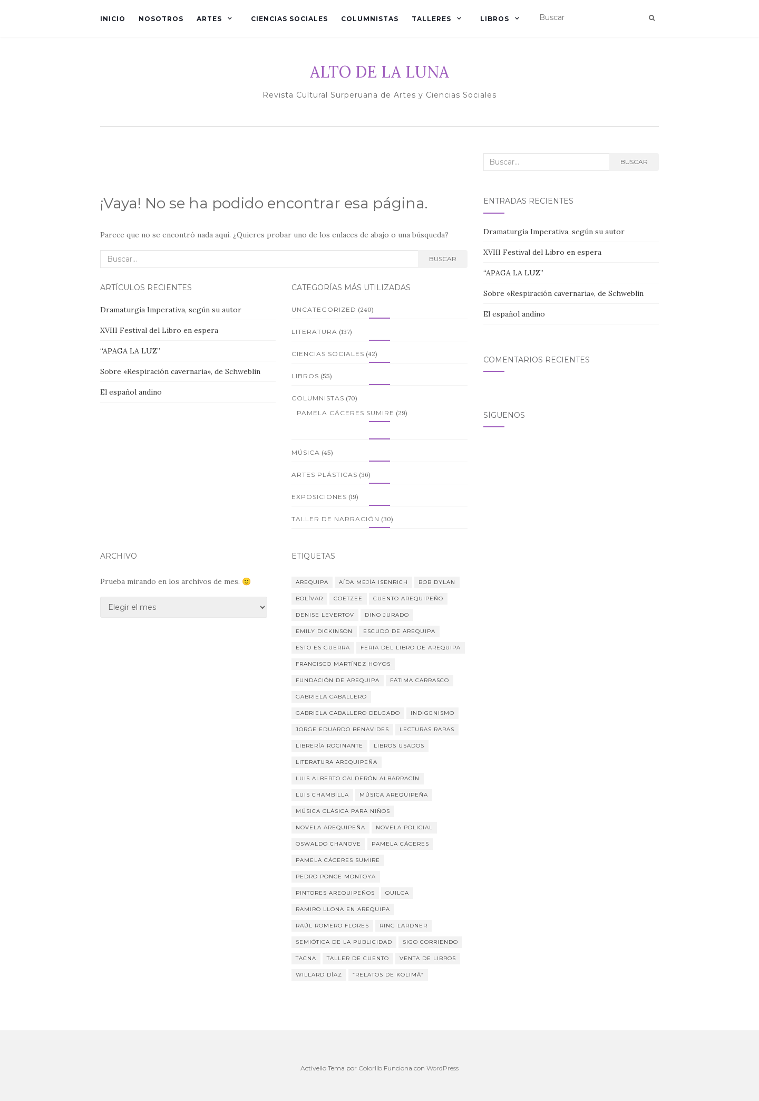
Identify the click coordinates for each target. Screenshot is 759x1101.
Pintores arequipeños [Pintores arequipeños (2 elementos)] (335, 892)
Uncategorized (323, 309)
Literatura (314, 332)
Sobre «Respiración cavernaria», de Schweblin (180, 371)
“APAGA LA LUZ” (130, 351)
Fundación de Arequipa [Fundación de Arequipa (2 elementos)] (338, 680)
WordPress (442, 1068)
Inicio (112, 19)
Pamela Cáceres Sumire (345, 413)
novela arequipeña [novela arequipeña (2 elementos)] (330, 827)
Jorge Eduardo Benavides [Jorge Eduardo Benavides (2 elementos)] (342, 729)
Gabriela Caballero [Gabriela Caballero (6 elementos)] (331, 696)
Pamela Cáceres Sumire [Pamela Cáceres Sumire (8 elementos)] (338, 860)
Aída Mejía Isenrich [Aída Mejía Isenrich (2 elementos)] (373, 582)
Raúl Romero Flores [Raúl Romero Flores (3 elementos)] (332, 925)
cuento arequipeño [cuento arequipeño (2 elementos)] (408, 598)
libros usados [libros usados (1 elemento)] (399, 745)
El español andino (131, 392)
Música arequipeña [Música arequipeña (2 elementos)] (393, 794)
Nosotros (161, 19)
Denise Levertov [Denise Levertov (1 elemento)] (325, 614)
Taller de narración (335, 519)
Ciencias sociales (289, 19)
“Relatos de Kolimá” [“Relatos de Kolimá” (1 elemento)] (388, 974)
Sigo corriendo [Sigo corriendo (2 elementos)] (430, 942)
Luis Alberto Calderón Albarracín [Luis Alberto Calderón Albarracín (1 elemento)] (358, 778)
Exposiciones (319, 497)
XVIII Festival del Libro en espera (159, 330)
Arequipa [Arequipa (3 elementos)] (312, 582)
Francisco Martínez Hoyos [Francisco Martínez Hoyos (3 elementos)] (343, 663)
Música (305, 452)
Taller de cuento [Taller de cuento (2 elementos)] (358, 958)
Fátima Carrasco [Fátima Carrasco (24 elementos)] (419, 680)
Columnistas (369, 19)
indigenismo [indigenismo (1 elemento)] (432, 713)
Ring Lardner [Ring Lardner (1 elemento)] (403, 925)
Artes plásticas (324, 474)
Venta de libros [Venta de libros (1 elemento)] (428, 958)
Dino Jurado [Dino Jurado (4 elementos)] (387, 614)
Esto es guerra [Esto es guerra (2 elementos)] (323, 647)
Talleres (431, 19)
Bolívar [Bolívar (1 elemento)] (309, 598)
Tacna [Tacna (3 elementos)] (306, 958)
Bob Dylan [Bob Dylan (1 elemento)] (437, 582)
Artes (209, 19)
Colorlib (370, 1068)
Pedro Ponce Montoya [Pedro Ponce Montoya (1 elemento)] (336, 876)
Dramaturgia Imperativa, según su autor (170, 309)
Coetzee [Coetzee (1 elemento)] (348, 598)
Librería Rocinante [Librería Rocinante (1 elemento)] (329, 745)
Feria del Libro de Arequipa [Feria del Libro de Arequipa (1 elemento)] (411, 647)
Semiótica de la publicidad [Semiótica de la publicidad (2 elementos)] (344, 942)
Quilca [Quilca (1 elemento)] (397, 892)
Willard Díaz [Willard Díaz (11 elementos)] (319, 974)
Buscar (442, 259)
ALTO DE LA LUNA (379, 72)
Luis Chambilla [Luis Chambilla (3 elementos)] (322, 794)
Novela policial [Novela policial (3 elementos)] (404, 827)
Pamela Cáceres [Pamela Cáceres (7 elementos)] (400, 843)
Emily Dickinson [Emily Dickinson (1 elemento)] (324, 631)
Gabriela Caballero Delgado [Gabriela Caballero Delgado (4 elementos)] (348, 713)
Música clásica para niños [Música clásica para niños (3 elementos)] (343, 811)
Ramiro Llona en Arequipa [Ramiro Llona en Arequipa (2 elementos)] (343, 909)
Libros (494, 19)
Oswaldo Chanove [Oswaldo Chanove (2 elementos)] (328, 843)
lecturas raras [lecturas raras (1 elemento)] (427, 729)
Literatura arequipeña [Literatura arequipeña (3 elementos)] (336, 762)
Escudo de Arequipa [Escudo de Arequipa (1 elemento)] (399, 631)
